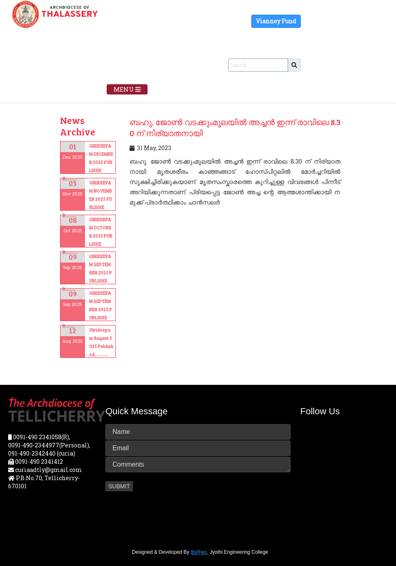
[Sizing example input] (258, 65)
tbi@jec (198, 552)
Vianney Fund (276, 21)
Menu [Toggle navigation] (127, 89)
